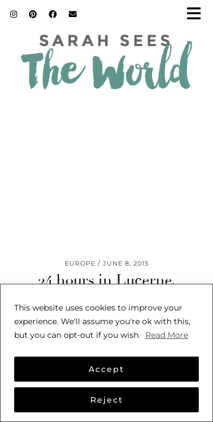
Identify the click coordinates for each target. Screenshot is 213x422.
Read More (166, 335)
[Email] (73, 14)
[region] (106, 353)
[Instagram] (14, 14)
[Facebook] (53, 14)
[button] (197, 14)
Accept (106, 369)
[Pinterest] (33, 14)
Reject (106, 400)
